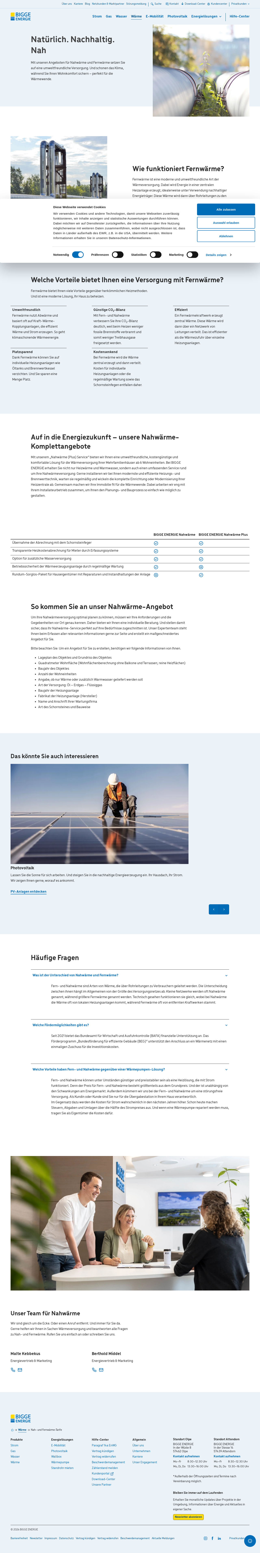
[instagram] (205, 1538)
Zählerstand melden (105, 1468)
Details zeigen (216, 56)
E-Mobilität (58, 1445)
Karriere (137, 1456)
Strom (14, 1445)
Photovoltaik (59, 1451)
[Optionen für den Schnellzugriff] (250, 1541)
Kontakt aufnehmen (186, 1456)
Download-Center (103, 1479)
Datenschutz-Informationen (130, 39)
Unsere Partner (101, 1484)
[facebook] (212, 1538)
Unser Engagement (144, 1462)
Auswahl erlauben (226, 24)
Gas (13, 1451)
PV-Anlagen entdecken (29, 892)
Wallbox (56, 1456)
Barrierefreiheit (19, 1538)
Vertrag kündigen (103, 1451)
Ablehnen (226, 37)
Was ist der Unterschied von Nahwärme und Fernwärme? (75, 975)
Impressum (50, 1538)
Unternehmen (141, 1451)
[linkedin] (219, 1538)
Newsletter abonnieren (188, 1517)
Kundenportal (100, 1473)
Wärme (22, 1430)
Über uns (138, 1445)
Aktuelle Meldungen (163, 1538)
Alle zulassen (226, 10)
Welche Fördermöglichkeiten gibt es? (60, 1025)
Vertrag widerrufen (104, 1456)
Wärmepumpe (60, 1462)
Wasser (15, 1456)
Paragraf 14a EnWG (104, 1445)
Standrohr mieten (62, 1468)
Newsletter (36, 1538)
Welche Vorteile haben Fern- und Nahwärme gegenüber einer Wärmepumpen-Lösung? (98, 1070)
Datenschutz (66, 1538)
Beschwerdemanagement (108, 1462)
